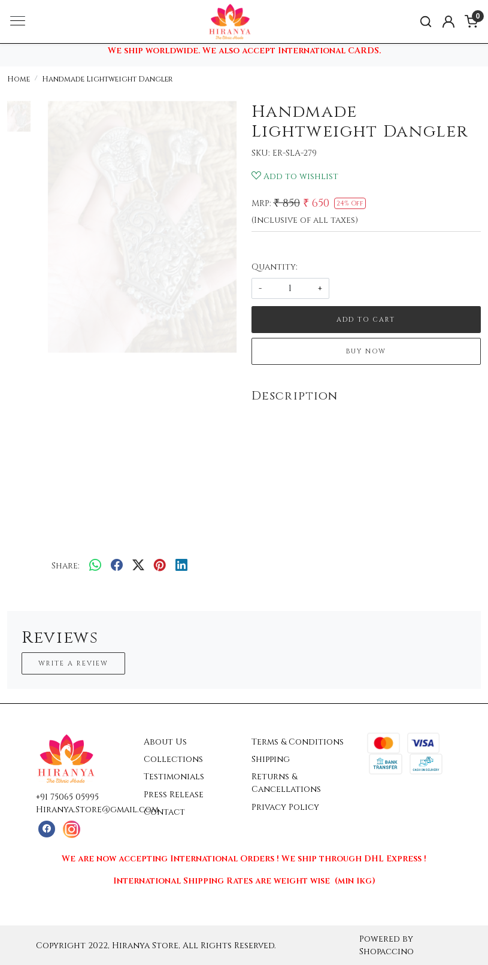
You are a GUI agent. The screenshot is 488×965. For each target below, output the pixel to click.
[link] (425, 22)
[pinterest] (160, 566)
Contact (164, 812)
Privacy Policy (285, 807)
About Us (165, 742)
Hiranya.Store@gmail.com (97, 809)
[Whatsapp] (95, 566)
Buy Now (366, 351)
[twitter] (138, 566)
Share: (65, 565)
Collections (173, 759)
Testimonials (174, 776)
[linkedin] (181, 566)
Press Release (174, 794)
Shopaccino (386, 951)
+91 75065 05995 (67, 797)
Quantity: (274, 267)
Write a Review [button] (73, 663)
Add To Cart (366, 319)
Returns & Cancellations (286, 783)
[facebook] (117, 566)
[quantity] (290, 288)
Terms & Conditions (297, 742)
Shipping (270, 759)
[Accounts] (448, 21)
